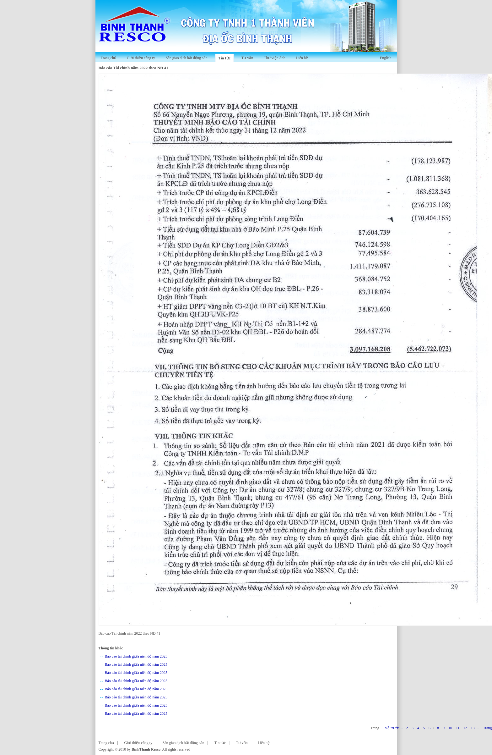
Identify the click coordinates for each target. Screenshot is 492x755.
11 (458, 728)
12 (465, 728)
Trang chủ (108, 58)
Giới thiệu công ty (141, 58)
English (386, 58)
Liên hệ (302, 58)
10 (450, 728)
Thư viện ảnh (274, 58)
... (401, 728)
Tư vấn (247, 58)
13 (472, 728)
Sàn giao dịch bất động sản (187, 58)
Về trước (392, 728)
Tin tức (224, 58)
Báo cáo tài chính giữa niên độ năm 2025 (136, 656)
